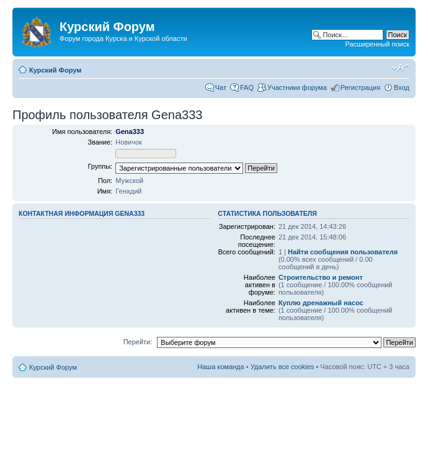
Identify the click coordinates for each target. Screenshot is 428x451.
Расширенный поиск (377, 44)
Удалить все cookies (282, 366)
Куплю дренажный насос (321, 302)
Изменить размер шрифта (400, 67)
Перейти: (138, 342)
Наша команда (220, 366)
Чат (220, 87)
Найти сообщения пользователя (343, 252)
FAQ (247, 87)
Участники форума (297, 87)
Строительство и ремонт (321, 277)
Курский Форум (55, 70)
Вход (401, 87)
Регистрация (360, 87)
